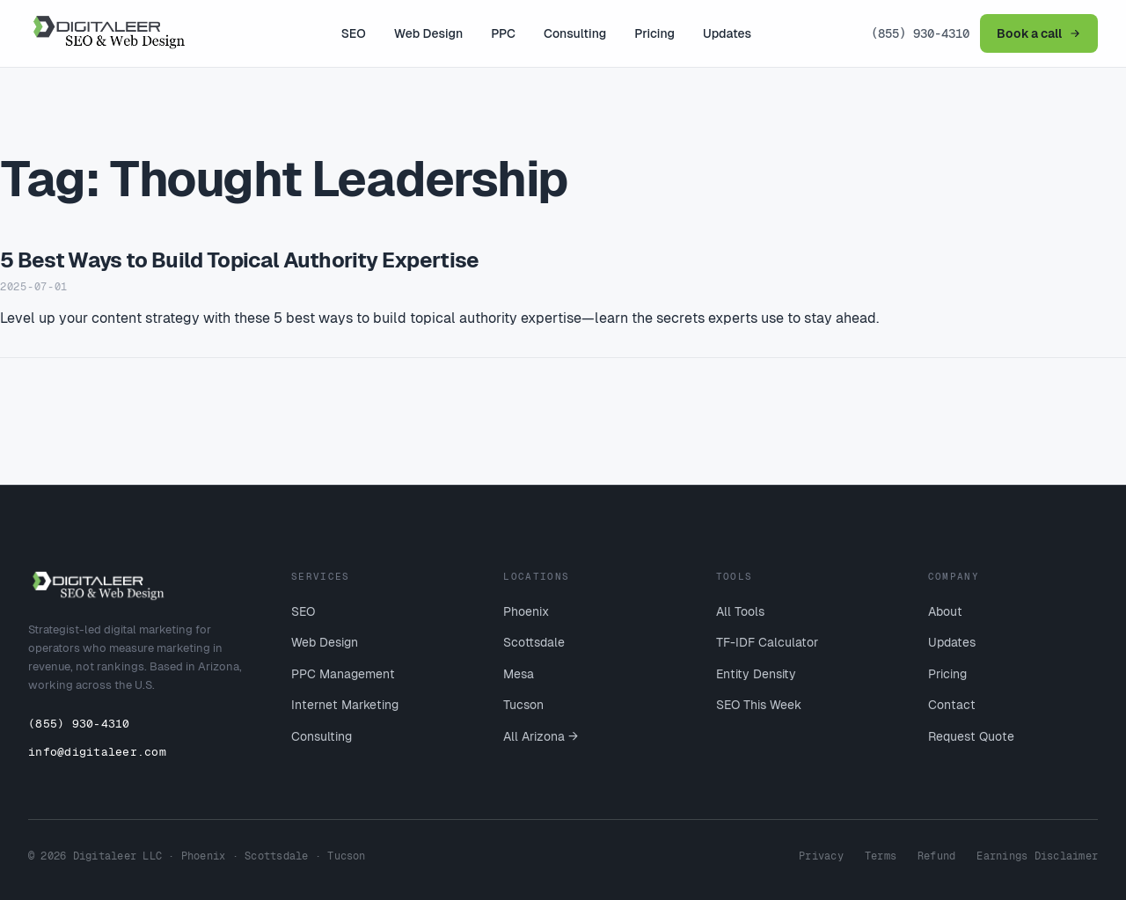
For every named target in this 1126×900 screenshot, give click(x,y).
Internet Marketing (344, 705)
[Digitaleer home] (125, 33)
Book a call (1039, 33)
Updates (727, 33)
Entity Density (756, 674)
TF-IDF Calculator (767, 642)
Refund (936, 856)
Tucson (523, 705)
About (945, 611)
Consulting (575, 33)
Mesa (518, 674)
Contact (952, 705)
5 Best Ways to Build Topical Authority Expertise (239, 260)
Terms (880, 856)
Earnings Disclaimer (1037, 856)
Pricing (654, 33)
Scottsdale (534, 642)
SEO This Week (758, 705)
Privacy (821, 856)
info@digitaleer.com (97, 751)
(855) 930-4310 (920, 33)
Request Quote (971, 736)
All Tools (740, 611)
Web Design (428, 33)
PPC (503, 33)
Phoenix (526, 611)
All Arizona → (540, 736)
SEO (353, 33)
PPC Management (343, 674)
